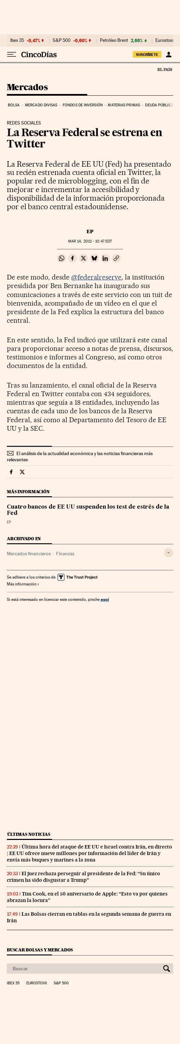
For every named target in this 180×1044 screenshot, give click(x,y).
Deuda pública (159, 105)
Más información (23, 584)
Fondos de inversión (83, 105)
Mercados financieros (29, 553)
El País (164, 69)
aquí (105, 599)
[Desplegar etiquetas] (168, 552)
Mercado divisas (41, 105)
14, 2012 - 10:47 (90, 241)
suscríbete (147, 54)
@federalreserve (96, 277)
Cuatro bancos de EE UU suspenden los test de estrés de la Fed (88, 510)
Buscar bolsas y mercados (40, 949)
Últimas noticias (28, 834)
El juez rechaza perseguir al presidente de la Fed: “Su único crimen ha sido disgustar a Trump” (83, 876)
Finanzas (65, 553)
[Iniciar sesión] (168, 54)
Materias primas (124, 105)
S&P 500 (61, 40)
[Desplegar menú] (11, 54)
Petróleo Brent (114, 40)
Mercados (27, 87)
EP (90, 231)
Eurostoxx (36, 983)
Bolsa (14, 105)
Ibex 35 (17, 40)
